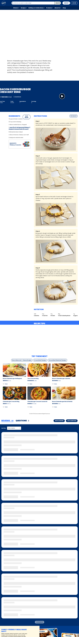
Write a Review (59, 420)
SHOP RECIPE (26, 116)
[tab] (7, 421)
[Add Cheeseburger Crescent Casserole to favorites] (28, 407)
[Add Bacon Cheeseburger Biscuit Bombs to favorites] (53, 407)
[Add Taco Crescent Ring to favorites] (28, 384)
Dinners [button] (15, 8)
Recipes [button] (23, 8)
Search (57, 3)
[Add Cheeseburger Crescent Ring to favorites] (4, 407)
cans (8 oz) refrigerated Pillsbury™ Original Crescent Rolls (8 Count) (19, 128)
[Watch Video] (62, 96)
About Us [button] (57, 8)
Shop (64, 8)
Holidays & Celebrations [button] (36, 8)
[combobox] (33, 3)
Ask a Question (71, 420)
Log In (74, 3)
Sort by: (3, 428)
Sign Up (66, 3)
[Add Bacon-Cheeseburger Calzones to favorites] (53, 384)
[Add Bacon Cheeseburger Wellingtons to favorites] (4, 384)
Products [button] (49, 8)
